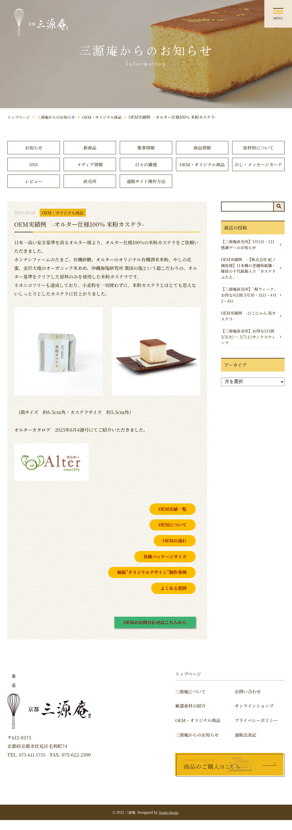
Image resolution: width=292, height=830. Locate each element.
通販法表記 (248, 744)
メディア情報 (90, 164)
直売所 (90, 190)
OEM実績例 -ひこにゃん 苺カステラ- (247, 329)
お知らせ (34, 147)
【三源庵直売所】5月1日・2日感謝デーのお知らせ (247, 254)
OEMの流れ (174, 550)
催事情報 (146, 147)
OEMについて (171, 534)
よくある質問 (172, 598)
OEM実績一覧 (171, 518)
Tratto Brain (168, 822)
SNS (33, 164)
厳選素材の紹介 (191, 716)
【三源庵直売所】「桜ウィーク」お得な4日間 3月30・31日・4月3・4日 (247, 307)
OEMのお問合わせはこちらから (153, 632)
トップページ (19, 117)
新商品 (90, 147)
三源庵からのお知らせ (58, 117)
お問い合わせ (250, 701)
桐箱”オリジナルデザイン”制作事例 (150, 582)
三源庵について (191, 701)
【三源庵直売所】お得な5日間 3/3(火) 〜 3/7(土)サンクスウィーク (248, 351)
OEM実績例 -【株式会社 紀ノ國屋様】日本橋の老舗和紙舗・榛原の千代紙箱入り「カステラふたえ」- (247, 279)
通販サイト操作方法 (146, 190)
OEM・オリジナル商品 (105, 117)
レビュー (34, 190)
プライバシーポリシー (259, 730)
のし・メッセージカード (258, 169)
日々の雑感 (146, 164)
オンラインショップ (257, 716)
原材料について (258, 147)
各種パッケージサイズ (163, 566)
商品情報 (202, 147)
